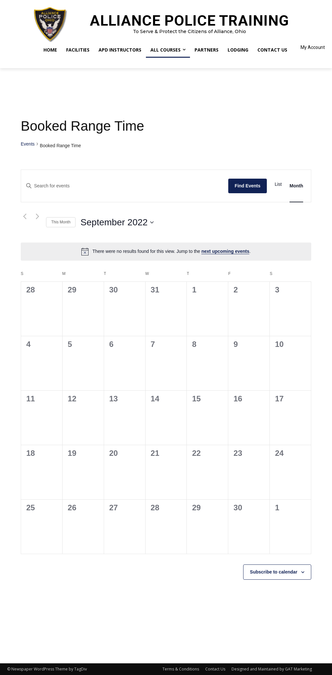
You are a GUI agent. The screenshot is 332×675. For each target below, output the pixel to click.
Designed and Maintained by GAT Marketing (271, 669)
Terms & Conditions (180, 669)
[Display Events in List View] (278, 184)
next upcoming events (225, 251)
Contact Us (215, 669)
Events (28, 144)
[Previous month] (25, 216)
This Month (60, 222)
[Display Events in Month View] (296, 186)
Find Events (247, 185)
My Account (313, 47)
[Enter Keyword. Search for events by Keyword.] (124, 186)
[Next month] (37, 216)
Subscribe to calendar (273, 571)
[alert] (166, 252)
